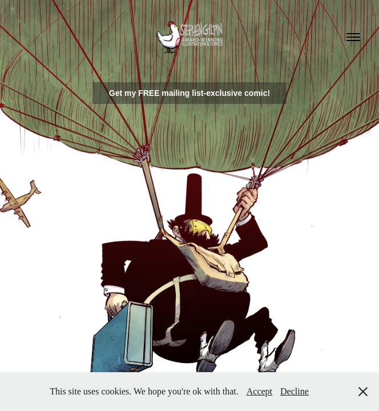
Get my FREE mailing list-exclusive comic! (189, 93)
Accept (259, 391)
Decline (294, 391)
